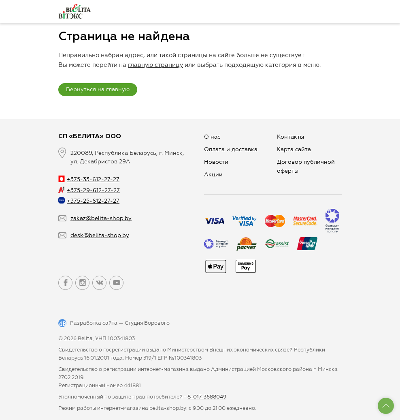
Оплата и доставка (230, 149)
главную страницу (155, 65)
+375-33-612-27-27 (88, 179)
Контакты (290, 136)
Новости (216, 162)
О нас (212, 136)
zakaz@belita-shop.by (101, 218)
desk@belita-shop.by (99, 235)
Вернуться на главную (98, 89)
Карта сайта (294, 149)
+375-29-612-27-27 (89, 190)
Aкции (213, 174)
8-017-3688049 (206, 397)
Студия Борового (147, 323)
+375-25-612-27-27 (88, 200)
